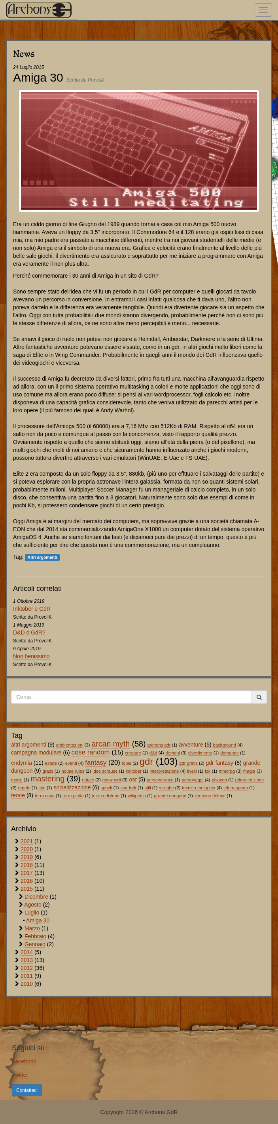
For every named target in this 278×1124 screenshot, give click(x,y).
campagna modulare (36, 752)
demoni (172, 753)
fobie (126, 763)
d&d (153, 753)
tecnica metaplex (198, 787)
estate (51, 763)
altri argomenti (28, 744)
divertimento (200, 753)
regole (24, 787)
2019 (27, 857)
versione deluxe (210, 795)
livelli (192, 771)
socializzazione (72, 787)
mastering (47, 778)
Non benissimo (31, 656)
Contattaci (27, 1090)
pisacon (219, 779)
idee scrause (105, 771)
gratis (47, 771)
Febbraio (35, 936)
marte (17, 779)
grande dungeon (170, 795)
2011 (27, 976)
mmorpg (227, 771)
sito (41, 787)
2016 (27, 881)
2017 (27, 873)
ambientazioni (69, 745)
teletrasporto (235, 787)
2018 (27, 865)
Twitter (20, 1075)
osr (133, 779)
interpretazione (164, 771)
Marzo (32, 928)
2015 (27, 889)
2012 (27, 968)
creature (133, 753)
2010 (27, 984)
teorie (18, 795)
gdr (146, 761)
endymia (21, 763)
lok (207, 771)
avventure (191, 744)
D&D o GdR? (29, 632)
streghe (166, 787)
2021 (27, 841)
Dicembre (36, 896)
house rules (72, 771)
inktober (134, 771)
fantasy (95, 762)
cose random (91, 752)
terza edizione (106, 795)
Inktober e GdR (32, 609)
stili (148, 787)
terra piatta (72, 795)
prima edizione (249, 779)
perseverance (160, 779)
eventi (71, 763)
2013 (27, 960)
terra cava (45, 795)
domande (229, 753)
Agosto (33, 904)
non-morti (111, 779)
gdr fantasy (219, 763)
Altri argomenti (42, 557)
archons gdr (158, 745)
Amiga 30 (37, 920)
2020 (27, 849)
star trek (128, 787)
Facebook (24, 1061)
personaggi (192, 779)
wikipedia (137, 795)
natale (88, 779)
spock (106, 787)
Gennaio (35, 944)
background (224, 745)
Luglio (32, 912)
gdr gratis (188, 763)
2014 (27, 952)
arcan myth (110, 743)
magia (249, 771)
